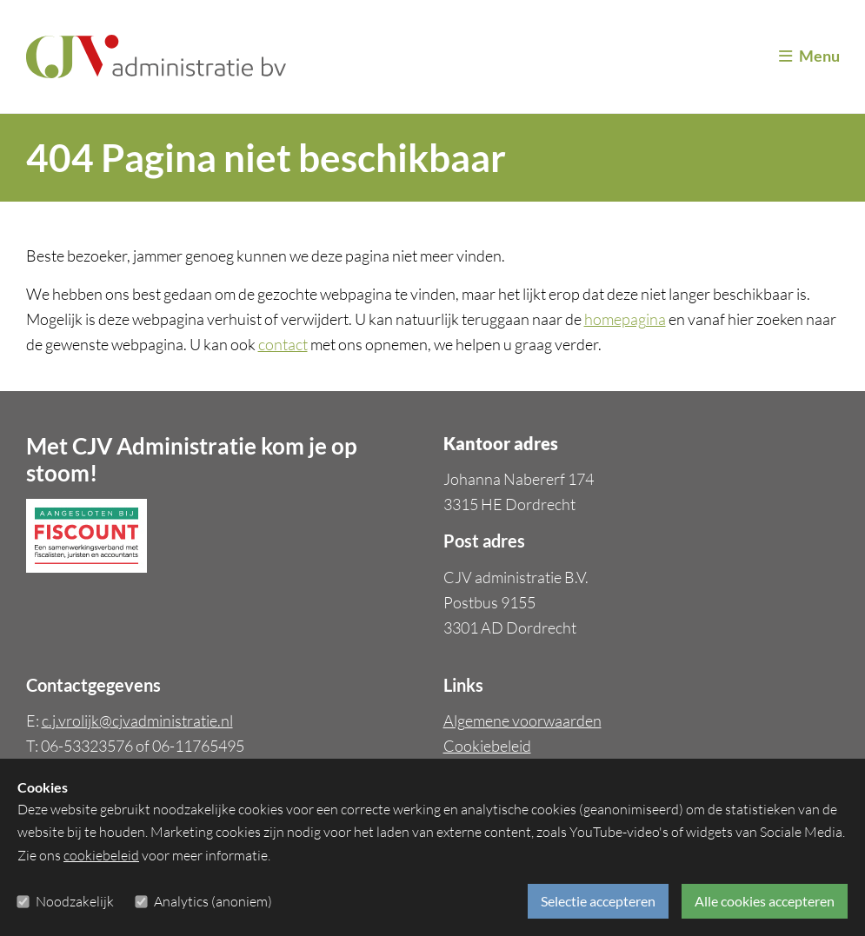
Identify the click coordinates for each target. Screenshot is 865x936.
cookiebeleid (101, 855)
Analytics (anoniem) (213, 901)
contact (283, 344)
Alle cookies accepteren (765, 901)
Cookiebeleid (487, 745)
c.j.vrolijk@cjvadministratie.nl (137, 720)
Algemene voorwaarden (522, 720)
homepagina (625, 319)
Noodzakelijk (75, 901)
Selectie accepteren (598, 901)
